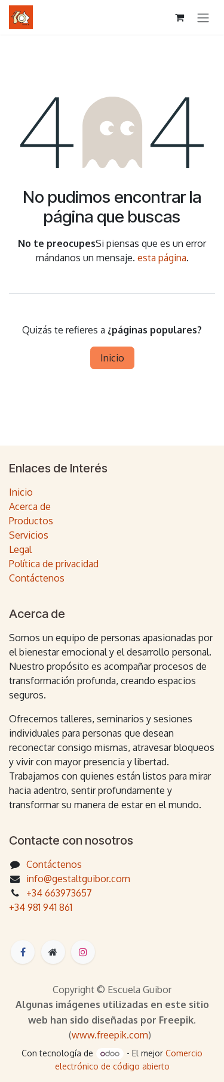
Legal (20, 549)
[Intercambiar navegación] (203, 17)
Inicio (112, 358)
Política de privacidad (54, 564)
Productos (31, 521)
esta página (161, 258)
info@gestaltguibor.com (78, 879)
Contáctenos (37, 578)
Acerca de (30, 506)
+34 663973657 (59, 893)
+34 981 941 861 (40, 907)
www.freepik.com (110, 1035)
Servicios (28, 535)
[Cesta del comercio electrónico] (179, 17)
